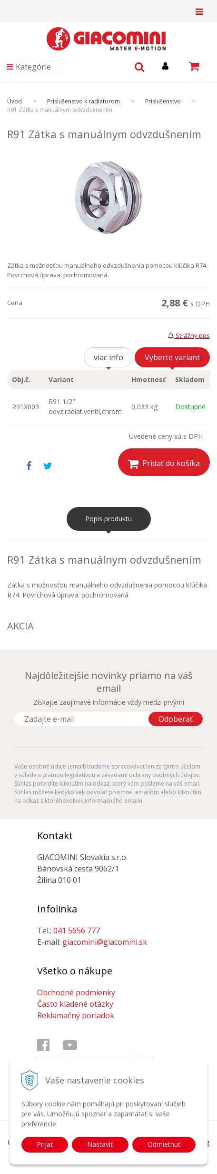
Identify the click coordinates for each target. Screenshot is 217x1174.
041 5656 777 (76, 930)
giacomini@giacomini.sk (104, 942)
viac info (108, 357)
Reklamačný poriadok (75, 1015)
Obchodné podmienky (76, 992)
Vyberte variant (172, 357)
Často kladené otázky (75, 1004)
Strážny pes (189, 335)
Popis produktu (108, 518)
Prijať (45, 1144)
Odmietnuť (164, 1144)
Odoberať (175, 719)
